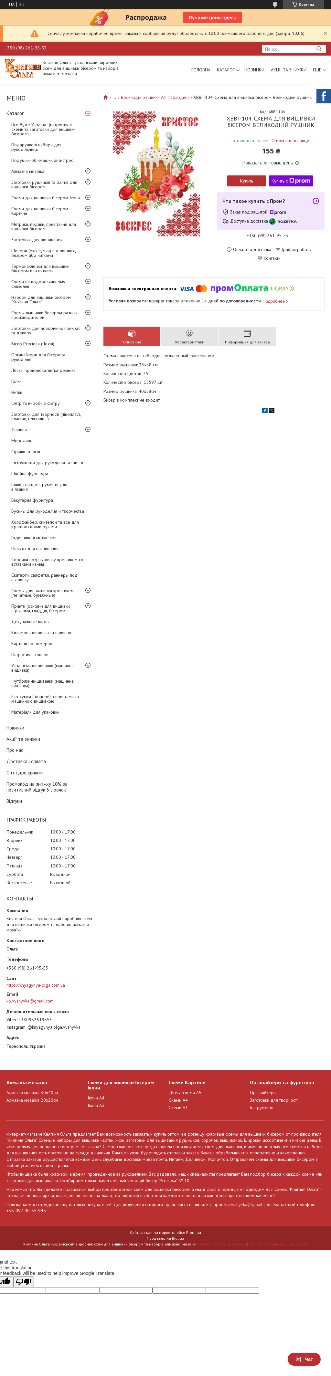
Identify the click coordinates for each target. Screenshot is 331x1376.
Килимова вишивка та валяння (41, 632)
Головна (200, 70)
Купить (246, 181)
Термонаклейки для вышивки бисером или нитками (40, 268)
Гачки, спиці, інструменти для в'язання (39, 487)
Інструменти (261, 1107)
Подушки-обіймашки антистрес (42, 160)
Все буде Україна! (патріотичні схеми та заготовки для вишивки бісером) (43, 129)
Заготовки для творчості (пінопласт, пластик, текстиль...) (46, 416)
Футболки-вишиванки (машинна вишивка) (42, 683)
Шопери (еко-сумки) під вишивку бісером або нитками (44, 253)
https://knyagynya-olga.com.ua (35, 985)
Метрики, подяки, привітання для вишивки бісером (43, 226)
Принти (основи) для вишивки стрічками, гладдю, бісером (40, 608)
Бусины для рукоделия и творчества (47, 511)
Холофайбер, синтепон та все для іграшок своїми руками (45, 524)
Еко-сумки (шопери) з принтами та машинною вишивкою (45, 699)
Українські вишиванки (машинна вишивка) (42, 668)
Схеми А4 (178, 1100)
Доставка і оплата (26, 761)
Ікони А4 (96, 1098)
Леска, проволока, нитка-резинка (43, 370)
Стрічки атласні (25, 452)
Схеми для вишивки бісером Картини (39, 211)
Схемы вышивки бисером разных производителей (44, 315)
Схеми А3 (178, 1107)
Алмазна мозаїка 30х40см (32, 1093)
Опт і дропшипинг (25, 773)
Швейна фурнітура (29, 474)
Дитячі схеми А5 (185, 1093)
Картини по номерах (31, 643)
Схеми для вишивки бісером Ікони (45, 198)
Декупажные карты (30, 622)
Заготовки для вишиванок (36, 240)
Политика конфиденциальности (278, 1244)
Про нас (14, 750)
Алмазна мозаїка (27, 171)
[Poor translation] (23, 1281)
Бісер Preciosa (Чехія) (32, 344)
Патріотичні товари (29, 654)
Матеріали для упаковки (35, 712)
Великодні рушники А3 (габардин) (155, 97)
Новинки (254, 70)
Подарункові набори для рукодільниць (36, 147)
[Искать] (319, 49)
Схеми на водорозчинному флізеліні (38, 284)
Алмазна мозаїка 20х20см (32, 1100)
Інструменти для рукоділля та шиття (47, 463)
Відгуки (14, 801)
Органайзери (263, 1093)
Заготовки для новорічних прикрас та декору (45, 330)
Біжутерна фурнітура (32, 500)
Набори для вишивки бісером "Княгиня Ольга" (41, 299)
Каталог (226, 70)
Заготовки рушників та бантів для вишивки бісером (44, 184)
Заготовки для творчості (274, 1100)
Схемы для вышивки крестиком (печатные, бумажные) (42, 593)
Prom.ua (193, 1232)
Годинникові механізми (34, 538)
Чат (304, 1359)
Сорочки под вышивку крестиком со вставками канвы (47, 562)
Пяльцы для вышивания (35, 548)
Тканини (19, 430)
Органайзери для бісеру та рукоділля (38, 357)
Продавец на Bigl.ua (165, 1238)
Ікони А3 (96, 1105)
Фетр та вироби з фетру (35, 403)
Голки (16, 381)
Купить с (291, 181)
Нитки (16, 392)
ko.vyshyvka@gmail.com (30, 1001)
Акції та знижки (288, 70)
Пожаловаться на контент (222, 1244)
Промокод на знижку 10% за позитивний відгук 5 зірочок (37, 787)
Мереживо (22, 441)
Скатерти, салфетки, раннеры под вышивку (44, 577)
